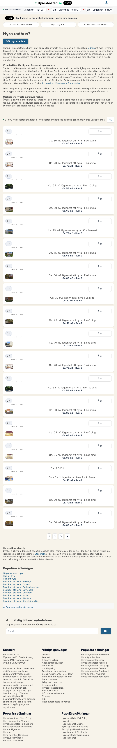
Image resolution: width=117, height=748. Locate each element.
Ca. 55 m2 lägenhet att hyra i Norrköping (72, 185)
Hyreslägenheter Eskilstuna (95, 654)
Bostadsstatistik (50, 690)
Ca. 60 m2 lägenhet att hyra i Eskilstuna (72, 208)
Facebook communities (54, 671)
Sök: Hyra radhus (15, 41)
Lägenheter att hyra (13, 573)
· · (33, 9)
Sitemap (46, 696)
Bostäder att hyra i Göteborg (17, 592)
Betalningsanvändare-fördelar (57, 674)
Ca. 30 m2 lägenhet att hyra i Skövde (72, 297)
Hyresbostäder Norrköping (75, 735)
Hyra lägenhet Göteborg (15, 735)
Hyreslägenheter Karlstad (94, 662)
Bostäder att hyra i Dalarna (16, 584)
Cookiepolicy (48, 668)
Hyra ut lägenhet (11, 729)
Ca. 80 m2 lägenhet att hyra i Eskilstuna (72, 140)
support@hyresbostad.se (16, 660)
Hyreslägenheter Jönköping (95, 676)
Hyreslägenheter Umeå (93, 660)
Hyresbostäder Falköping (74, 718)
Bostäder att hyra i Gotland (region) (21, 587)
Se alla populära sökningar (19, 607)
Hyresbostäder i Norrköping (17, 718)
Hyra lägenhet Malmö (72, 723)
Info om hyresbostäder (53, 693)
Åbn (100, 131)
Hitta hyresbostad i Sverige (56, 701)
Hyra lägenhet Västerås (93, 674)
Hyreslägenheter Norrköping (17, 726)
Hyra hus (7, 732)
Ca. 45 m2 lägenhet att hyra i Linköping (72, 320)
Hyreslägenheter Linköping (95, 665)
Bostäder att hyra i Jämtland (17, 598)
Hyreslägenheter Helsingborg (18, 723)
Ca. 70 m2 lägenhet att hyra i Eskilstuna (72, 163)
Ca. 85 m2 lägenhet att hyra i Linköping (72, 455)
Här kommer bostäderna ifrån (57, 676)
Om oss (46, 654)
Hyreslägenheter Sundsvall (94, 671)
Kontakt (46, 657)
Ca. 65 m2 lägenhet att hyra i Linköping (72, 432)
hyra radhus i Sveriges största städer (61, 83)
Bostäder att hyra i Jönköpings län (20, 601)
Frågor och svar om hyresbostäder (52, 683)
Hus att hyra (9, 576)
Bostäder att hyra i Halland (16, 595)
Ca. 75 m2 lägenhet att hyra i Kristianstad (72, 230)
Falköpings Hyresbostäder (75, 729)
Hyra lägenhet (69, 737)
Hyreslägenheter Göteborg (16, 721)
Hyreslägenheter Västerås (75, 726)
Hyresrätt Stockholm (13, 740)
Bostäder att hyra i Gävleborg (18, 590)
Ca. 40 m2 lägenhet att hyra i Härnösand (72, 477)
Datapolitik (47, 665)
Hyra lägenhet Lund (91, 657)
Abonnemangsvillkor (52, 662)
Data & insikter (49, 679)
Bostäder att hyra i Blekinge (17, 581)
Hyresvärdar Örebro (13, 737)
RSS (44, 699)
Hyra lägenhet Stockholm (74, 732)
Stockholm (40, 553)
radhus (91, 48)
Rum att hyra (9, 578)
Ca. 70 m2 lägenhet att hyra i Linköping (72, 342)
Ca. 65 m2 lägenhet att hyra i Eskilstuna (72, 252)
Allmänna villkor (50, 660)
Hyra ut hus (67, 721)
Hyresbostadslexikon (53, 687)
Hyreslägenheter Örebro (93, 668)
